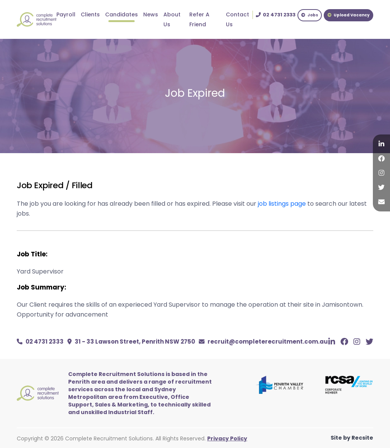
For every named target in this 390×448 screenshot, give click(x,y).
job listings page (282, 203)
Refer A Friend (199, 19)
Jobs (309, 15)
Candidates (121, 14)
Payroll (65, 14)
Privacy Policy (227, 438)
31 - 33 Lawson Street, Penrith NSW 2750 (131, 342)
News (150, 14)
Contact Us (237, 19)
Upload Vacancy (348, 15)
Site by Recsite (352, 438)
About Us (172, 19)
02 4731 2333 (40, 342)
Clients (90, 14)
